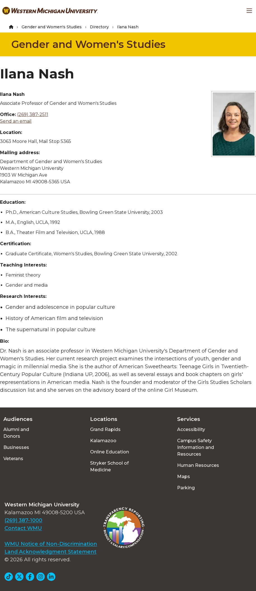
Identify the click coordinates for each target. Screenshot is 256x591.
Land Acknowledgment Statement (50, 552)
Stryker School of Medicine (109, 466)
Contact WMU (23, 528)
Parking (186, 487)
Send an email (16, 121)
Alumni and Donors (16, 433)
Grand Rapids (105, 429)
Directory (99, 26)
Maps (183, 476)
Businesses (16, 447)
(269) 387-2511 (32, 114)
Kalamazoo (103, 440)
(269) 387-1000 (23, 520)
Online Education (109, 452)
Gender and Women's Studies (52, 26)
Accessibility (191, 429)
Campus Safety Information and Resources (195, 447)
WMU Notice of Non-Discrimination (50, 544)
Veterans (13, 458)
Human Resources (198, 465)
